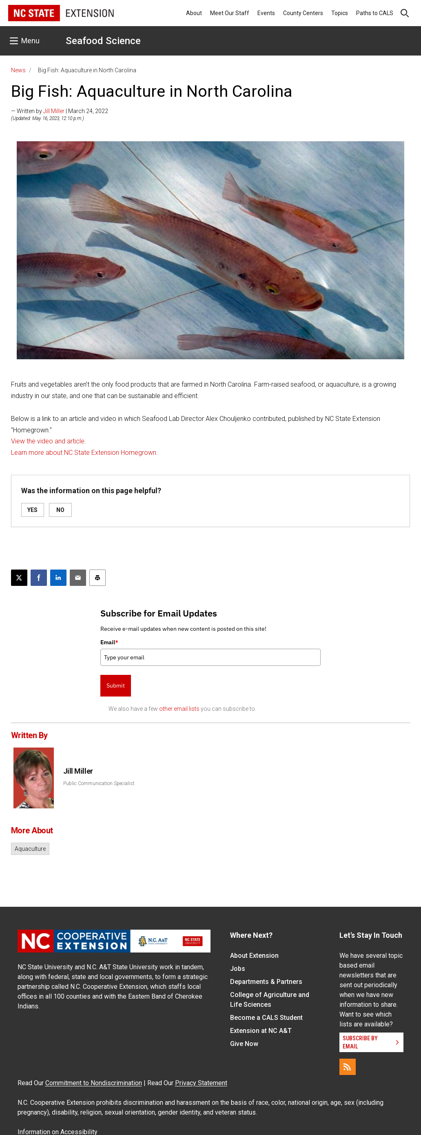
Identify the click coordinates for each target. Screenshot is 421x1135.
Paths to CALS (374, 13)
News (18, 70)
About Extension (254, 955)
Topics (339, 13)
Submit (115, 685)
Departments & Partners (266, 982)
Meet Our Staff (229, 13)
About (194, 13)
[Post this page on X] (19, 578)
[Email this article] (78, 578)
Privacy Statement (201, 1083)
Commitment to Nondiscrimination (93, 1083)
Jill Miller (53, 111)
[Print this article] (97, 578)
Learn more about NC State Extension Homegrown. (84, 452)
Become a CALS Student (266, 1018)
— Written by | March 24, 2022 (59, 111)
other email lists (179, 708)
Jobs (237, 969)
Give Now (244, 1044)
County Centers (303, 13)
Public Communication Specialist (99, 783)
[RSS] (347, 1067)
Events (266, 13)
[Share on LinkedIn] (58, 578)
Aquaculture (30, 849)
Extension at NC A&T (261, 1031)
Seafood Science (103, 41)
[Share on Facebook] (39, 578)
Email (109, 642)
